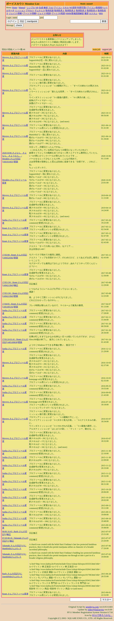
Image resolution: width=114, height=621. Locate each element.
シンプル (31, 7)
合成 (41, 7)
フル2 (50, 7)
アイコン (58, 7)
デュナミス (40, 10)
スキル (66, 7)
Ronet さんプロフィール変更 (15, 228)
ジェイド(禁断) (16, 13)
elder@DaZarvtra (96, 609)
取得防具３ (81, 10)
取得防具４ (92, 10)
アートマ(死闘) (58, 13)
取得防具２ (70, 10)
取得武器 (49, 10)
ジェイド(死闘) (44, 13)
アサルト (30, 10)
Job (36, 7)
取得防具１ (59, 10)
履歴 (86, 13)
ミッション (20, 10)
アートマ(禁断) (30, 13)
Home (14, 7)
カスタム (93, 13)
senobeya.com (92, 607)
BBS (101, 13)
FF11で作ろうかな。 (102, 615)
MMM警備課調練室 (75, 13)
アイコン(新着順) (95, 7)
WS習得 (73, 7)
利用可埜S (82, 7)
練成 (46, 7)
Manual (22, 7)
